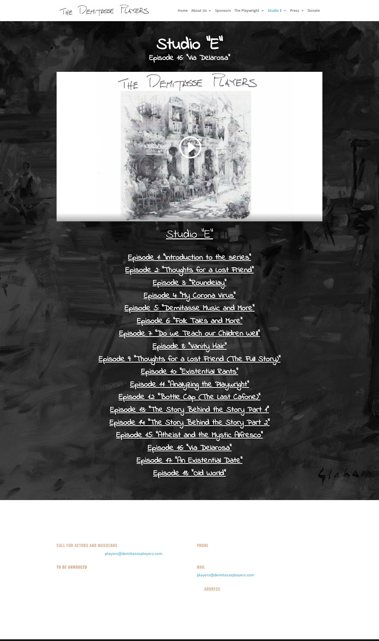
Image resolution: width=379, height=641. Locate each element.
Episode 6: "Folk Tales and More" (189, 321)
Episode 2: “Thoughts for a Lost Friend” (189, 270)
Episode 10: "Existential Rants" (189, 372)
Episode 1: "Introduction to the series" (189, 258)
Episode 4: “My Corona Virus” (190, 296)
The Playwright (246, 11)
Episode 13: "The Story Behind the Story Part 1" (189, 410)
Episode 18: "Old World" (189, 473)
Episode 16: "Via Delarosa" (190, 448)
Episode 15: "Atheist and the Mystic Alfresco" (189, 435)
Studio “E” (189, 234)
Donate (314, 11)
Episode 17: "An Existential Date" (189, 461)
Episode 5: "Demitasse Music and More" (189, 308)
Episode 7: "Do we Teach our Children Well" (189, 334)
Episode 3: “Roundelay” (189, 283)
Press (294, 11)
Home (183, 11)
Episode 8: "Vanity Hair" (190, 346)
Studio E (275, 11)
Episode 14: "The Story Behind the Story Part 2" (190, 423)
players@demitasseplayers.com (133, 553)
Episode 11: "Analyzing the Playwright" (189, 385)
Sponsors (223, 11)
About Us (199, 11)
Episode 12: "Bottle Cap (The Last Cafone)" (189, 397)
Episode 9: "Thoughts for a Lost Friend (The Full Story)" (190, 359)
